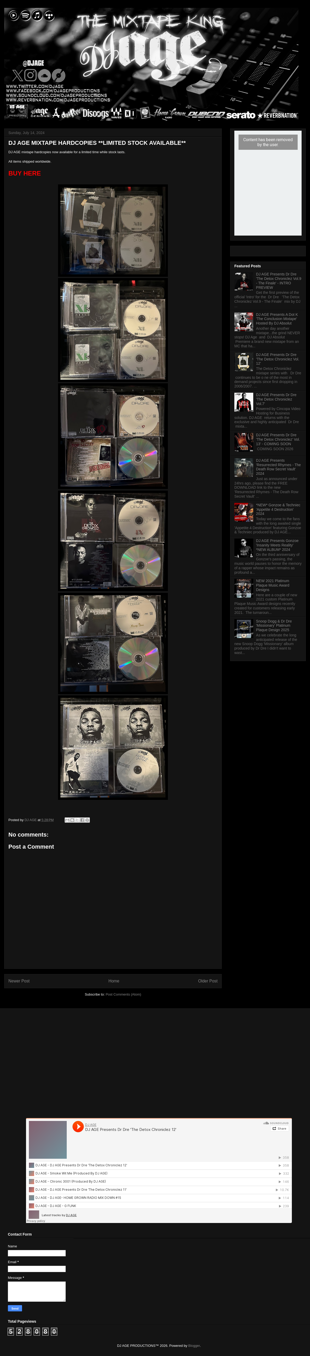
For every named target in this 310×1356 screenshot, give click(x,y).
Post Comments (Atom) (123, 994)
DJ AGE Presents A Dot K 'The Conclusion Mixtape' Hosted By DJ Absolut (277, 319)
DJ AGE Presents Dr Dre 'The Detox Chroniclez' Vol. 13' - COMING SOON (278, 439)
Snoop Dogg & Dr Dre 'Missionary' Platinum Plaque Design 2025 (274, 625)
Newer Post (19, 981)
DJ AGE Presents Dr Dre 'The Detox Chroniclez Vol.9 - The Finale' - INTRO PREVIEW (278, 280)
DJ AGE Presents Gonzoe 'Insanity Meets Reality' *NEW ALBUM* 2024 (277, 545)
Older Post (208, 981)
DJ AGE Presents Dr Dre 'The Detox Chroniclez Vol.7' (276, 399)
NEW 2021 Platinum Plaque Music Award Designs (273, 585)
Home (114, 981)
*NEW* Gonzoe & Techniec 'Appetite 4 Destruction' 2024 (278, 509)
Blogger (194, 1346)
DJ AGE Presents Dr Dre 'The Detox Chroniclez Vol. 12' (277, 359)
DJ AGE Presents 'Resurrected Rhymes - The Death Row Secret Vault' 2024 (278, 467)
